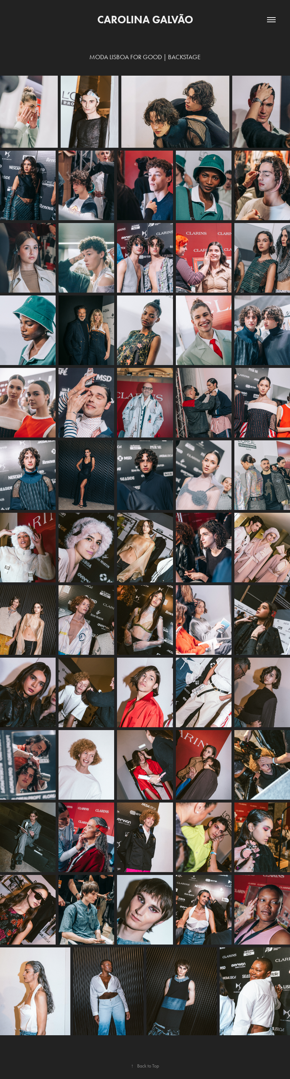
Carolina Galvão (145, 19)
